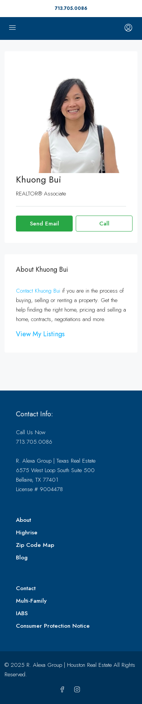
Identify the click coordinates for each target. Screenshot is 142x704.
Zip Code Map (35, 545)
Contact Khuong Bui (38, 291)
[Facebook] (63, 690)
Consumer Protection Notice (53, 626)
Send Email (44, 223)
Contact (26, 588)
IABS (22, 613)
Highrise (26, 532)
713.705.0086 (71, 8)
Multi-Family (31, 601)
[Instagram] (78, 690)
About (23, 520)
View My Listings (40, 334)
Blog (22, 557)
